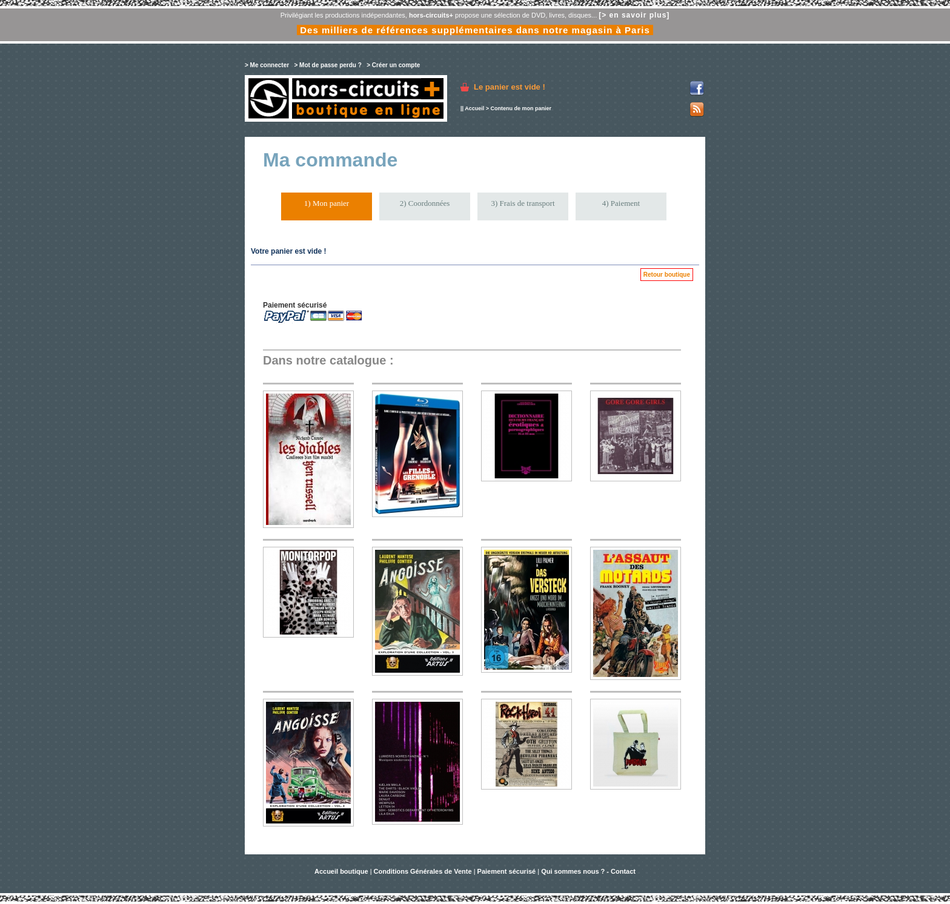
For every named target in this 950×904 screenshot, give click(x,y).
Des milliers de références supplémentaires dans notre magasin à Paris (475, 30)
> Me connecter (267, 65)
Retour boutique (666, 274)
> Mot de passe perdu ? (327, 65)
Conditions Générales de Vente (423, 871)
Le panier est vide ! (509, 86)
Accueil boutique (342, 871)
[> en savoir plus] (634, 15)
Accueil (474, 108)
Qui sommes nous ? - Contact (588, 871)
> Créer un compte (393, 65)
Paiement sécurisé (506, 871)
